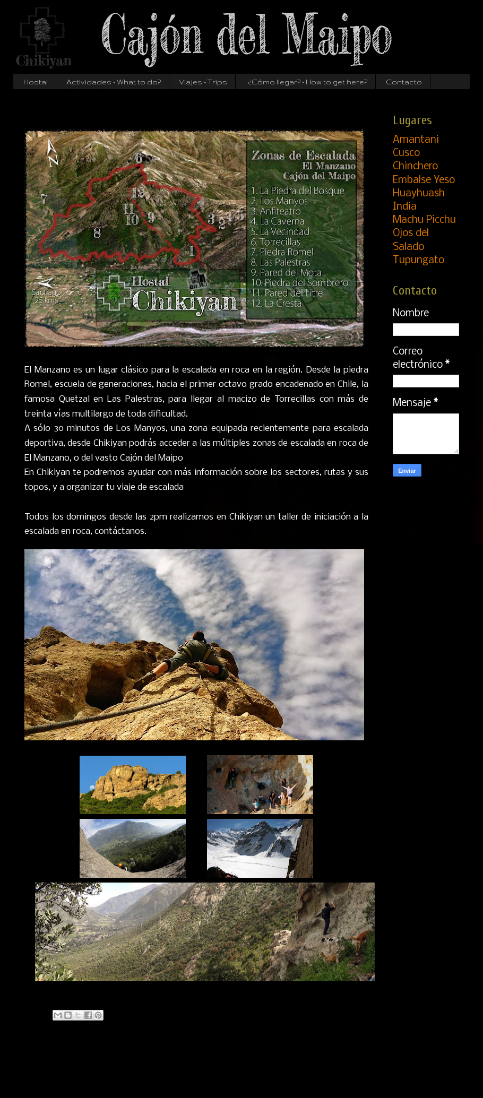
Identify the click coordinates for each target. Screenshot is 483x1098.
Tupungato (418, 260)
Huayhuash (419, 193)
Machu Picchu (424, 220)
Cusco (406, 153)
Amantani (416, 140)
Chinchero (415, 166)
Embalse (424, 180)
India (405, 207)
